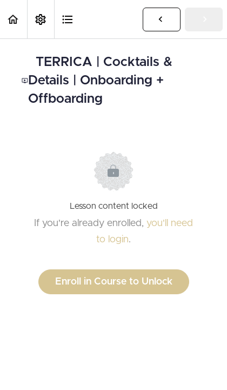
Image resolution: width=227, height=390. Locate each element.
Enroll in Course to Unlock (113, 282)
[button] (13, 19)
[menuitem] (40, 19)
